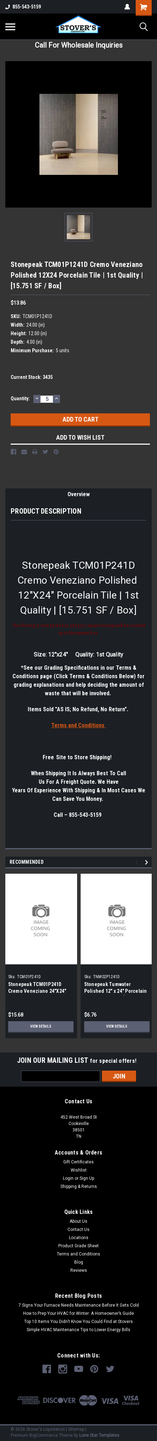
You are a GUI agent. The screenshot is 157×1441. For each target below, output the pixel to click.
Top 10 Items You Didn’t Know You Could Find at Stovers (78, 1321)
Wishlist (79, 1170)
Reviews (78, 1270)
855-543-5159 (23, 7)
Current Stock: (32, 377)
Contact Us (78, 1229)
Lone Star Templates (99, 1435)
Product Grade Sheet (78, 1245)
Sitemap (76, 1429)
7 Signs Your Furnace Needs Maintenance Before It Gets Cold (78, 1305)
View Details (40, 1026)
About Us (78, 1221)
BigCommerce (43, 1435)
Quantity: (20, 398)
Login (68, 1178)
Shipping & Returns (78, 1186)
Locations (78, 1237)
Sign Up (87, 1178)
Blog (78, 1262)
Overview (78, 494)
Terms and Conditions (78, 1254)
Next (147, 862)
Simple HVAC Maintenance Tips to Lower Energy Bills (78, 1329)
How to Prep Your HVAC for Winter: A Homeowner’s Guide (78, 1313)
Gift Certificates (78, 1161)
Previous (137, 862)
